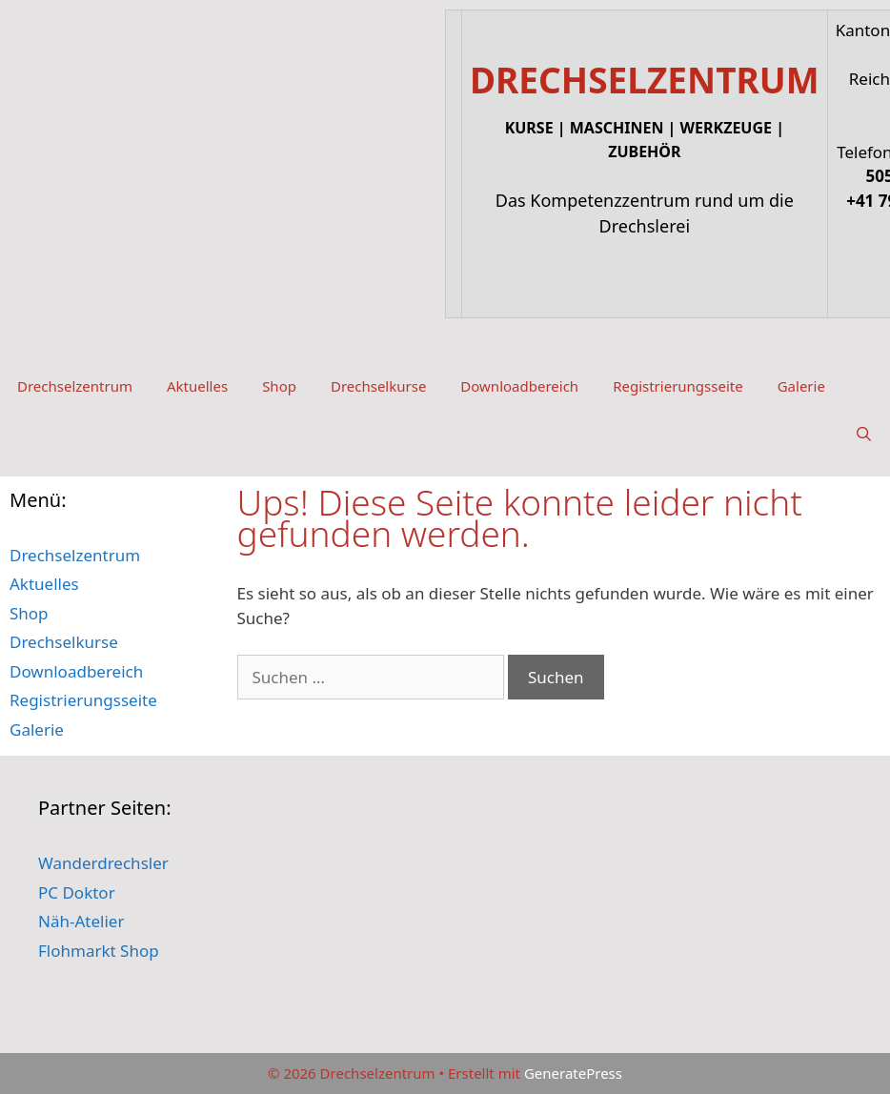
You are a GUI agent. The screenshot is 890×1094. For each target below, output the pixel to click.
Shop (279, 385)
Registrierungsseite (678, 385)
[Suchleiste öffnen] (864, 433)
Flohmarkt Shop (98, 951)
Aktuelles (197, 385)
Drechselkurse (378, 385)
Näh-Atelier (81, 921)
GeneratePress (573, 1073)
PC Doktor (76, 892)
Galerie (801, 385)
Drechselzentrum (74, 385)
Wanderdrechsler (103, 863)
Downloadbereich (519, 385)
